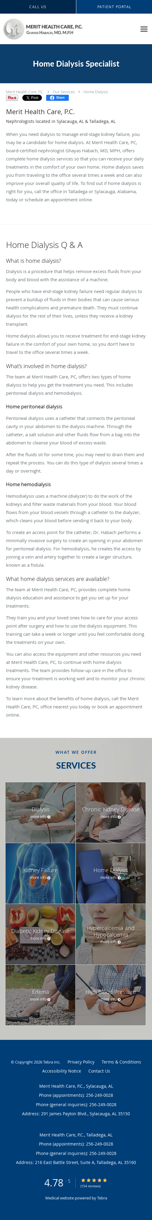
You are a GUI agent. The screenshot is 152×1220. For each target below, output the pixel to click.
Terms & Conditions (121, 1062)
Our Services (64, 91)
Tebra (102, 1198)
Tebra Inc (51, 1062)
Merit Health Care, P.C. (25, 91)
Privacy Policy (81, 1062)
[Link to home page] (68, 29)
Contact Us (99, 1071)
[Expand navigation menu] (144, 29)
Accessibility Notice (61, 1071)
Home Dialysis (96, 91)
